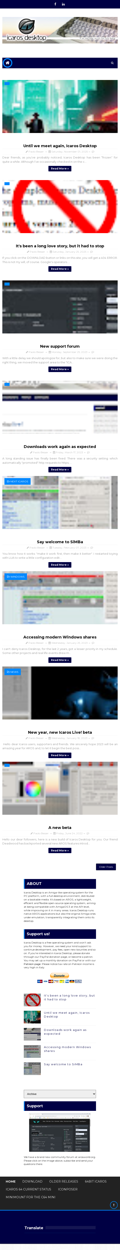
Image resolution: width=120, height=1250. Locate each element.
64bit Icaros (96, 1188)
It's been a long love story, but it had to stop (60, 246)
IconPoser (68, 1196)
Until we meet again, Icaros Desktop (60, 146)
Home (11, 1188)
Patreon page (32, 970)
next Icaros (19, 483)
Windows (17, 579)
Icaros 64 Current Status (28, 1196)
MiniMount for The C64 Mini (30, 1203)
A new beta (59, 831)
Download (32, 1188)
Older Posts (106, 871)
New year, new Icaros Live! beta (60, 735)
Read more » (60, 168)
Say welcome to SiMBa (60, 544)
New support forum (60, 347)
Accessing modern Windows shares (59, 639)
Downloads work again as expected (60, 448)
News (14, 674)
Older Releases (63, 1188)
